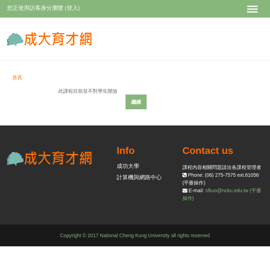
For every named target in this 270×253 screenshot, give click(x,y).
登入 (72, 8)
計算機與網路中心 (139, 177)
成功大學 (128, 166)
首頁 (17, 77)
